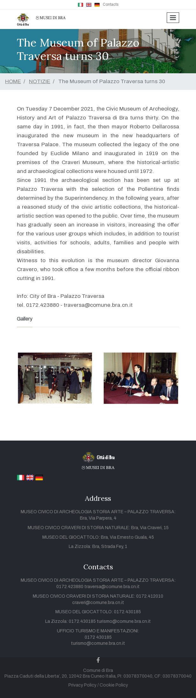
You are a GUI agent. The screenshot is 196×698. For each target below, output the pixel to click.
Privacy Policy (82, 685)
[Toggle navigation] (173, 17)
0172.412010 (149, 596)
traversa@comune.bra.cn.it (112, 586)
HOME (13, 81)
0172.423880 (70, 586)
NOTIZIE (39, 81)
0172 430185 (98, 637)
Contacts (110, 4)
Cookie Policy (114, 685)
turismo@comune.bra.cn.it (124, 621)
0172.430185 (127, 611)
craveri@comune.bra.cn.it (98, 602)
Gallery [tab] (24, 318)
